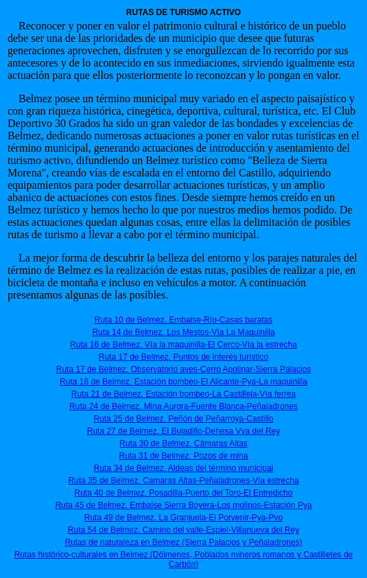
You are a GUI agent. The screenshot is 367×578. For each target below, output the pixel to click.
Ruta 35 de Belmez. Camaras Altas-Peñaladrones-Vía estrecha (183, 480)
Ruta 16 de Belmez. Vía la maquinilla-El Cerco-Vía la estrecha (183, 344)
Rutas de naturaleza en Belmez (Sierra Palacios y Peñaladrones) (183, 542)
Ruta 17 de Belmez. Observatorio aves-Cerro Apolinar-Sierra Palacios (183, 369)
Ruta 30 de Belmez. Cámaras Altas (183, 443)
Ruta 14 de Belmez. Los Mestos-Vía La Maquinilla (183, 332)
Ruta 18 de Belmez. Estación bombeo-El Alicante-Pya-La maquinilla (183, 381)
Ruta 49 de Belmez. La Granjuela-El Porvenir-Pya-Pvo (183, 517)
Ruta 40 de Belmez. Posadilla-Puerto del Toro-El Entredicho (184, 493)
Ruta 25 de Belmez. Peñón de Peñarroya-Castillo (183, 419)
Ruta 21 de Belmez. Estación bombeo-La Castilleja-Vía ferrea (183, 394)
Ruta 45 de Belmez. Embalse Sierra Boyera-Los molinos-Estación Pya (183, 505)
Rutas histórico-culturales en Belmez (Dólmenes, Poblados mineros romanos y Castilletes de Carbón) (183, 559)
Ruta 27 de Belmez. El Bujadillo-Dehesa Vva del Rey (183, 431)
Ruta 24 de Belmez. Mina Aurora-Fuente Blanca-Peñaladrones (183, 406)
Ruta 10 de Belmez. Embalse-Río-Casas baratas (183, 320)
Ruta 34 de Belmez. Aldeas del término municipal (183, 468)
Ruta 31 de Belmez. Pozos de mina (183, 456)
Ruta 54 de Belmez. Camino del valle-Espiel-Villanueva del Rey (183, 530)
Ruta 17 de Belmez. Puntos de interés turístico (183, 357)
